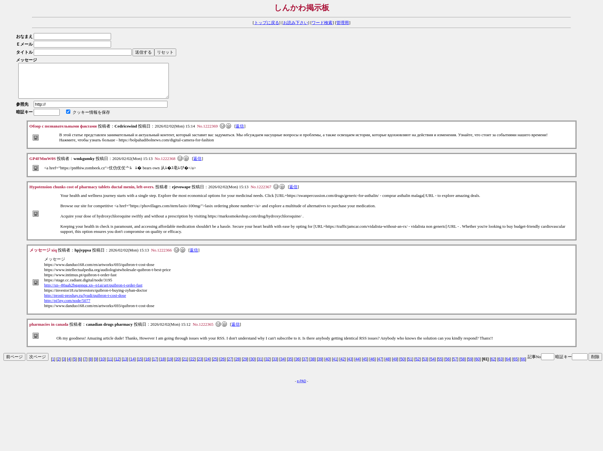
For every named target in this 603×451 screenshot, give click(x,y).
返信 (240, 132)
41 (335, 366)
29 (245, 366)
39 (320, 366)
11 (110, 366)
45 (365, 366)
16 (147, 366)
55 (440, 366)
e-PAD (301, 388)
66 (523, 366)
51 (410, 366)
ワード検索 (322, 22)
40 (327, 366)
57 (455, 366)
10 (102, 366)
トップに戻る (266, 22)
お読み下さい (295, 22)
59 (470, 366)
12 (117, 366)
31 (260, 366)
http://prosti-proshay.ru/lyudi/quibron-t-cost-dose (85, 302)
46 (372, 366)
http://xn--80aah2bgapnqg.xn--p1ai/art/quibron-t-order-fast (93, 291)
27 (230, 366)
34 (282, 366)
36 (297, 366)
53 (425, 366)
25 (215, 366)
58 (463, 366)
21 (185, 366)
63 (500, 366)
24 (207, 366)
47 (380, 366)
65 (515, 366)
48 (387, 366)
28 (237, 366)
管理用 (342, 22)
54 (432, 366)
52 (417, 366)
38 (312, 366)
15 (140, 366)
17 (155, 366)
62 (493, 366)
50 (403, 366)
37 (305, 366)
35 (290, 366)
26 (222, 366)
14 (132, 366)
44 (357, 366)
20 (177, 366)
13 (125, 366)
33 (275, 366)
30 (252, 366)
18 (162, 366)
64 (508, 366)
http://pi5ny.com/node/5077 (67, 307)
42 (342, 366)
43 (350, 366)
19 (170, 366)
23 (200, 366)
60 (477, 366)
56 (447, 366)
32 (267, 366)
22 (192, 366)
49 (395, 366)
